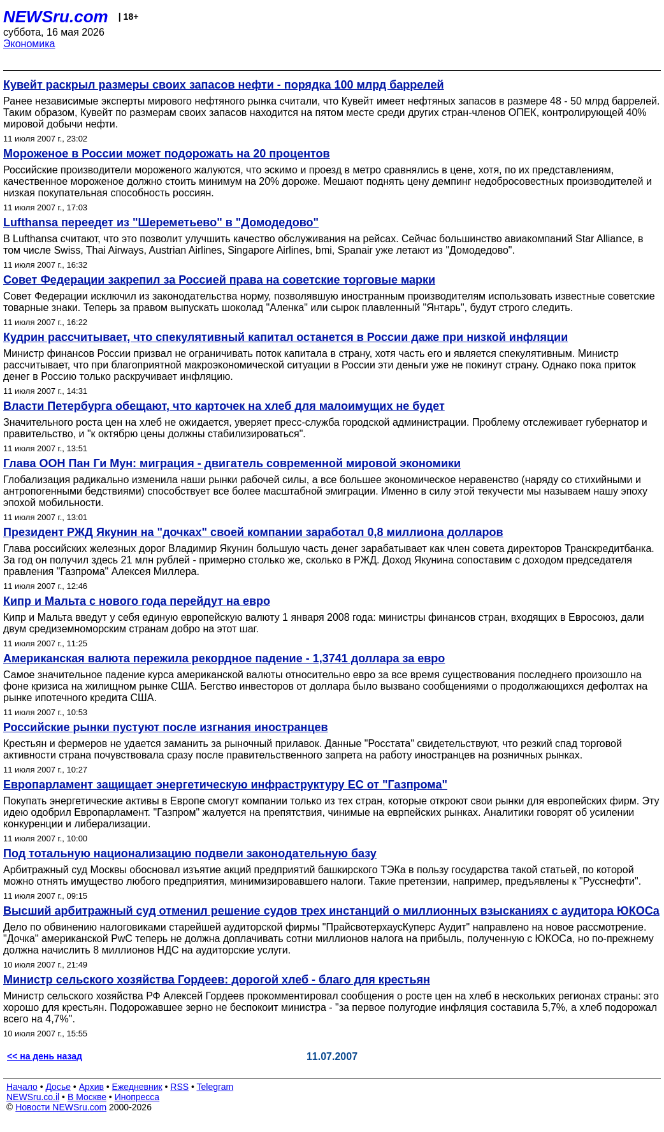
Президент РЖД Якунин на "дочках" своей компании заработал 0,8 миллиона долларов (253, 532)
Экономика (29, 43)
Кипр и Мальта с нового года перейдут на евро (136, 601)
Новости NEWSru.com (60, 1107)
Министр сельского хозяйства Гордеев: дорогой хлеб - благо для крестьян (216, 979)
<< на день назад (44, 1056)
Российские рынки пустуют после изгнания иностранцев (165, 727)
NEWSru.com (55, 16)
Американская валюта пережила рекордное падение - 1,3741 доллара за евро (224, 658)
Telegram (215, 1087)
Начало (22, 1087)
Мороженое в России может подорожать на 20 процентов (166, 153)
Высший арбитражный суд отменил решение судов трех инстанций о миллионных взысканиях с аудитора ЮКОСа (331, 910)
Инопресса (137, 1097)
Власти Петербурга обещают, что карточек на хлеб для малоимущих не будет (224, 406)
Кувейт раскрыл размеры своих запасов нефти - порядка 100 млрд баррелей (223, 84)
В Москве (87, 1097)
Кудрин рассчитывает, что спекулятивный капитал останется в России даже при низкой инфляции (285, 337)
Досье (58, 1087)
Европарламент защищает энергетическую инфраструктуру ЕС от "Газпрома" (225, 784)
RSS (179, 1087)
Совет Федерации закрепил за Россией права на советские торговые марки (219, 279)
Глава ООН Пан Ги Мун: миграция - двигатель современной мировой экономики (232, 463)
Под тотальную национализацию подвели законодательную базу (190, 853)
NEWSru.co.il (32, 1097)
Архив (91, 1087)
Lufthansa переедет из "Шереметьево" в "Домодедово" (161, 222)
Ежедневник (137, 1087)
